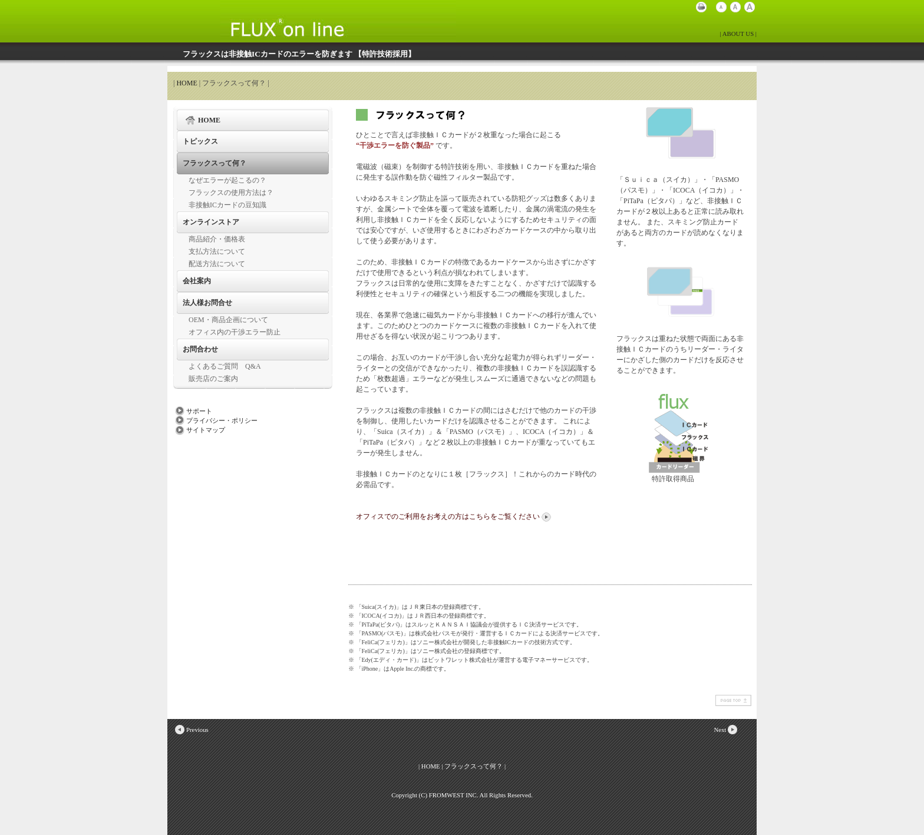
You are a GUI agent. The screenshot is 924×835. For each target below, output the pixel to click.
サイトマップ (199, 429)
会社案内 (197, 281)
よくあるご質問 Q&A (225, 366)
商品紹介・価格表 (217, 239)
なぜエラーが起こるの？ (227, 180)
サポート (192, 411)
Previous (191, 729)
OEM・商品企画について (228, 320)
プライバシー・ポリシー (215, 420)
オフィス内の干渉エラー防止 (234, 332)
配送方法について (217, 264)
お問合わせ (200, 349)
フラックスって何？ (214, 163)
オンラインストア (211, 222)
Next (726, 729)
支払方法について (217, 251)
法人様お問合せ (207, 303)
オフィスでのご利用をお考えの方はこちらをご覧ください (454, 516)
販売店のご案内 (213, 379)
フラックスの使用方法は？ (231, 192)
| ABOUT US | (738, 33)
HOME (186, 83)
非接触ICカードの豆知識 (227, 205)
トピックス (200, 141)
